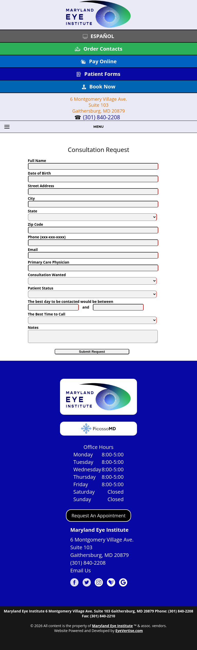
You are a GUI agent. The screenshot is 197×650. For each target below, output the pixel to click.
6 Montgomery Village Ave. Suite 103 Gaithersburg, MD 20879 (98, 105)
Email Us (80, 572)
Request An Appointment (99, 518)
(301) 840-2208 (101, 117)
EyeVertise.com (129, 632)
